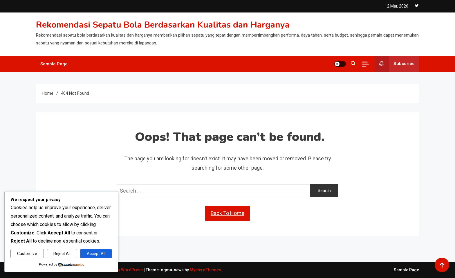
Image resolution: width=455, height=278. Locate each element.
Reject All (62, 253)
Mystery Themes (205, 270)
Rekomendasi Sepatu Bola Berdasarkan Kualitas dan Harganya (163, 25)
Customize (27, 253)
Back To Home (227, 213)
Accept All (96, 253)
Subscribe (395, 64)
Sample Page (54, 64)
